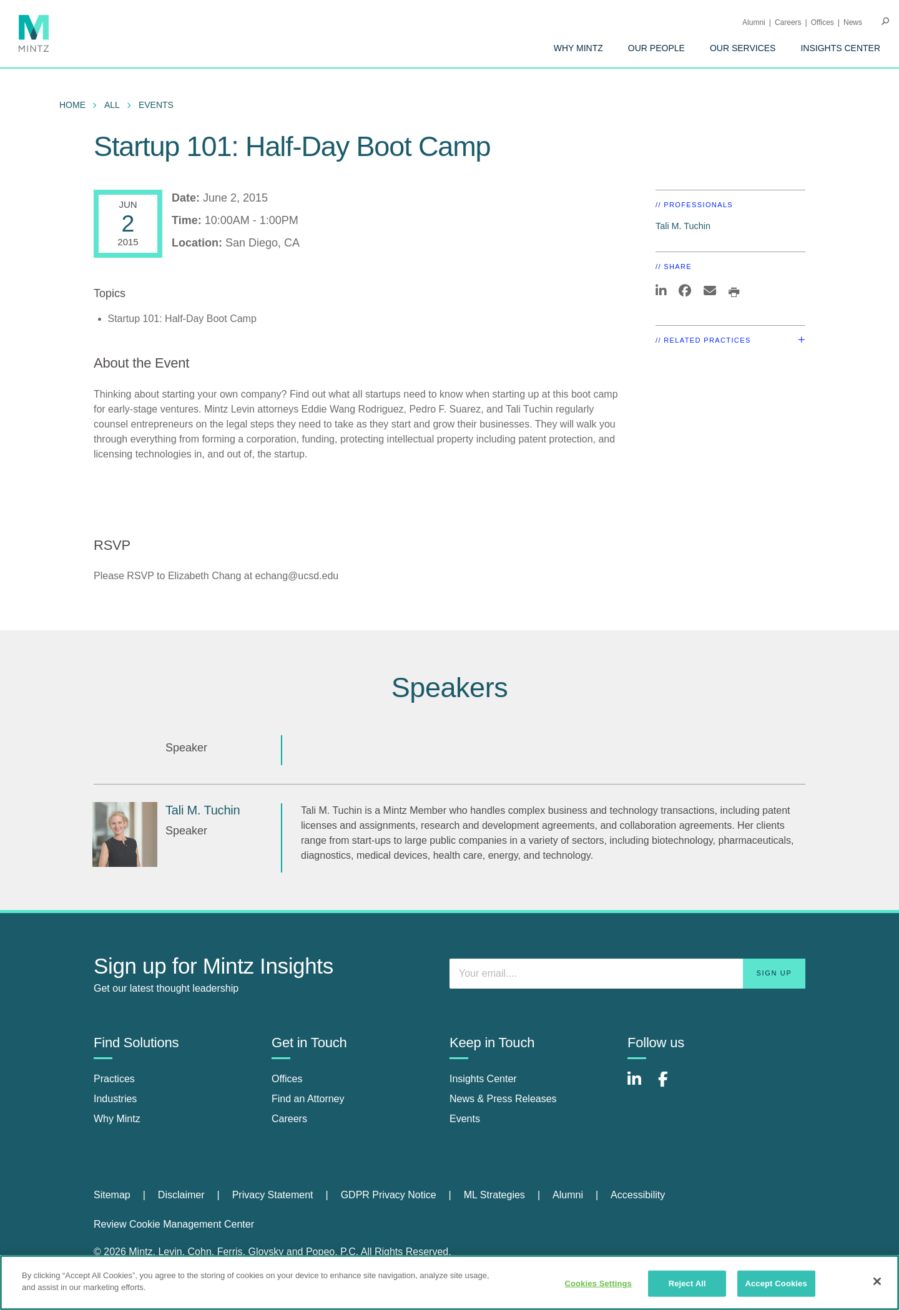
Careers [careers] (289, 1118)
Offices (822, 22)
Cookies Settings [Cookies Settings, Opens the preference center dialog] (598, 1283)
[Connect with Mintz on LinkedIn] (639, 1086)
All (112, 105)
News (852, 22)
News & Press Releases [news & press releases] (503, 1098)
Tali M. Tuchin (683, 226)
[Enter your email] (627, 974)
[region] (449, 1282)
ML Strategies (494, 1195)
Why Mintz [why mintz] (117, 1118)
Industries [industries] (115, 1098)
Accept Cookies (776, 1283)
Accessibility (638, 1195)
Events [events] (465, 1118)
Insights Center (840, 48)
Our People (656, 48)
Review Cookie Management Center (174, 1224)
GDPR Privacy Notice (388, 1195)
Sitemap (112, 1195)
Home (72, 105)
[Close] (877, 1281)
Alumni (753, 22)
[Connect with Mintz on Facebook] (670, 1086)
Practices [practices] (114, 1078)
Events (156, 105)
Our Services (743, 48)
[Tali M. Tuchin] (125, 834)
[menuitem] (578, 48)
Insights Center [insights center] (483, 1078)
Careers (788, 22)
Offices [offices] (287, 1078)
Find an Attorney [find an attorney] (308, 1098)
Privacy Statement (272, 1195)
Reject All (687, 1283)
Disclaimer (181, 1195)
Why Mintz (578, 48)
